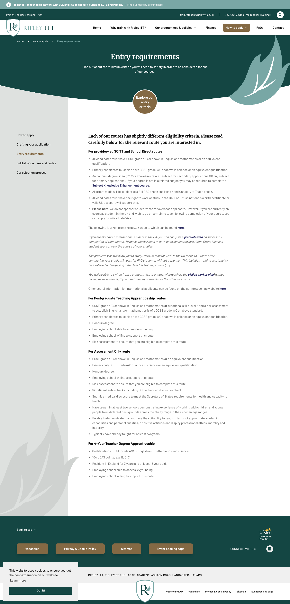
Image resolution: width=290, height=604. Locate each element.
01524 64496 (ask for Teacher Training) (247, 14)
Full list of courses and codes (36, 163)
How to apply (40, 41)
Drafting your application (33, 144)
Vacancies (32, 549)
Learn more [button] (18, 580)
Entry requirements (30, 154)
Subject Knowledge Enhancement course (120, 185)
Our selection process (31, 172)
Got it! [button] (41, 590)
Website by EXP (174, 591)
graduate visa (193, 237)
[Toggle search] (280, 14)
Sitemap (126, 549)
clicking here (155, 4)
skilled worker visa (200, 274)
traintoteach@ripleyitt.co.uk (197, 14)
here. (223, 288)
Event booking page (170, 549)
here (180, 228)
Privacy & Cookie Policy (80, 549)
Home (20, 41)
